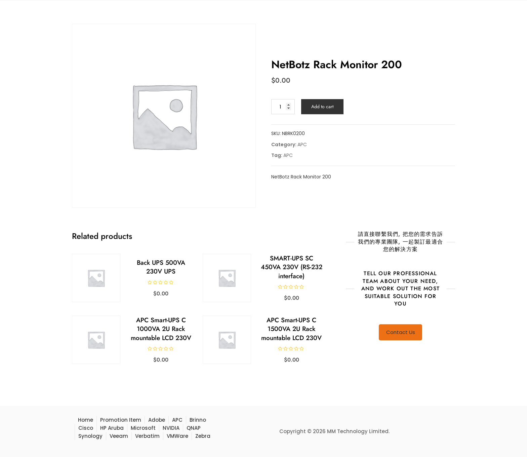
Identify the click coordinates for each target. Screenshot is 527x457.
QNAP (194, 427)
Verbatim (147, 436)
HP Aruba (112, 427)
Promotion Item (120, 419)
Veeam (119, 436)
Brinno (198, 419)
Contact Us (400, 332)
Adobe (156, 419)
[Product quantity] (283, 106)
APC (302, 144)
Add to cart (322, 106)
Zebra (202, 436)
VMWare (177, 436)
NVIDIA (171, 427)
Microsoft (143, 427)
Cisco (85, 427)
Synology (90, 436)
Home (85, 419)
